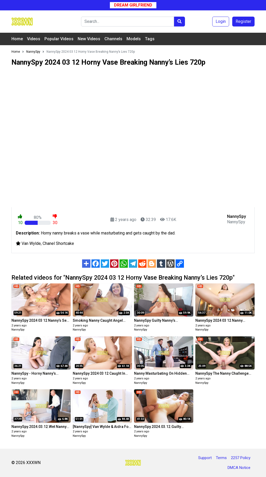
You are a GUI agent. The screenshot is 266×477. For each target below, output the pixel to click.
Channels (113, 38)
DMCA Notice (239, 467)
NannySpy (17, 329)
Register (243, 21)
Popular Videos (59, 38)
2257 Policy (240, 457)
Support (205, 457)
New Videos (89, 38)
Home (17, 38)
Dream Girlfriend (133, 5)
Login (221, 21)
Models (134, 38)
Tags (150, 38)
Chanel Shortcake (58, 243)
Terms (221, 457)
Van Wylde (31, 243)
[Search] (127, 21)
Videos (33, 38)
